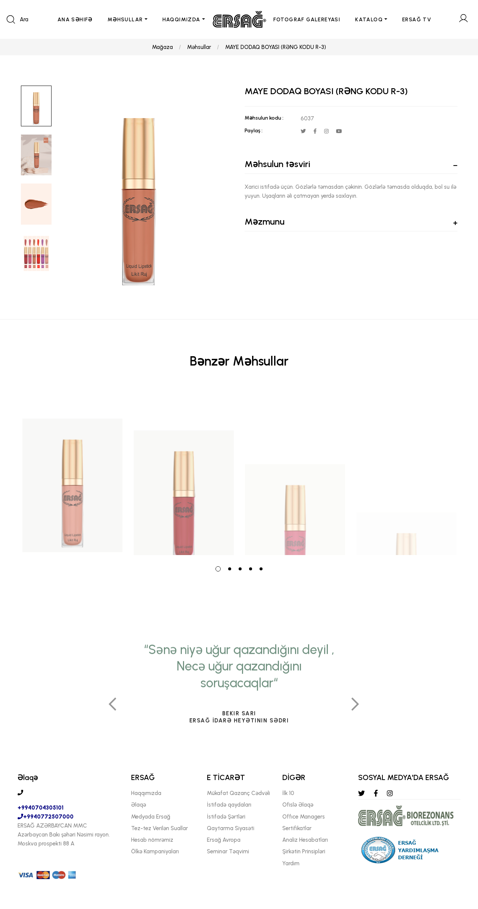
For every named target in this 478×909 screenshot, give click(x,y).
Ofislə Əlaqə (297, 804)
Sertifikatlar (296, 828)
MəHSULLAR (125, 19)
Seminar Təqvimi (228, 851)
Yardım (290, 863)
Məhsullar (199, 47)
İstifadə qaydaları (229, 804)
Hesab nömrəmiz (152, 839)
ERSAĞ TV (416, 19)
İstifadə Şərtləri (226, 816)
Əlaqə (138, 804)
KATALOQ (369, 19)
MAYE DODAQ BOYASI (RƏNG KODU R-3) (275, 47)
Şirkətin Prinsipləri (303, 851)
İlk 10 (288, 793)
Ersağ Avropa (223, 839)
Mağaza (162, 47)
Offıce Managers (303, 816)
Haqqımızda (146, 793)
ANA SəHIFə (75, 19)
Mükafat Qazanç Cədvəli (238, 793)
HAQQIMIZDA (181, 19)
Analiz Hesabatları (305, 839)
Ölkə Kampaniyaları (155, 851)
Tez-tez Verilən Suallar (159, 828)
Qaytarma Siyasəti (230, 828)
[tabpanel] (72, 471)
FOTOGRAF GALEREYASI (307, 19)
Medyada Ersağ (150, 816)
